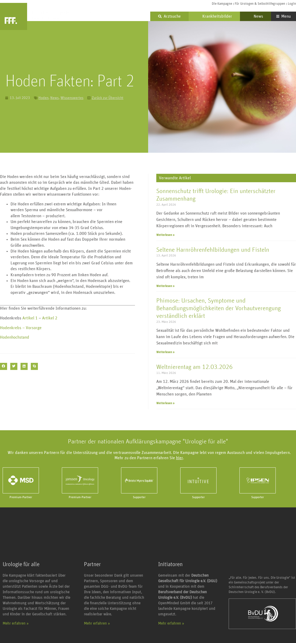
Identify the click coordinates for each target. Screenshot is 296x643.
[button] (3, 366)
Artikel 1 (29, 318)
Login (292, 4)
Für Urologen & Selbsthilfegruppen (260, 4)
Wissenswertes (72, 98)
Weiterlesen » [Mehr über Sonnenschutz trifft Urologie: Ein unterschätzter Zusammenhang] (165, 234)
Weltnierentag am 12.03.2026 (194, 367)
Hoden (43, 98)
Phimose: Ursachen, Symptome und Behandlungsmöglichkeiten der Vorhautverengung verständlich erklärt (218, 308)
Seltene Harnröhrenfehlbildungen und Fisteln (212, 250)
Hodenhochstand (15, 337)
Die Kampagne (222, 4)
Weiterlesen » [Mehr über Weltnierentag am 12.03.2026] (165, 403)
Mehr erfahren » (16, 623)
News (255, 16)
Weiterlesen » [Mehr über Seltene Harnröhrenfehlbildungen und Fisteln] (165, 286)
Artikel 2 (49, 318)
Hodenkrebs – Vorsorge (21, 328)
